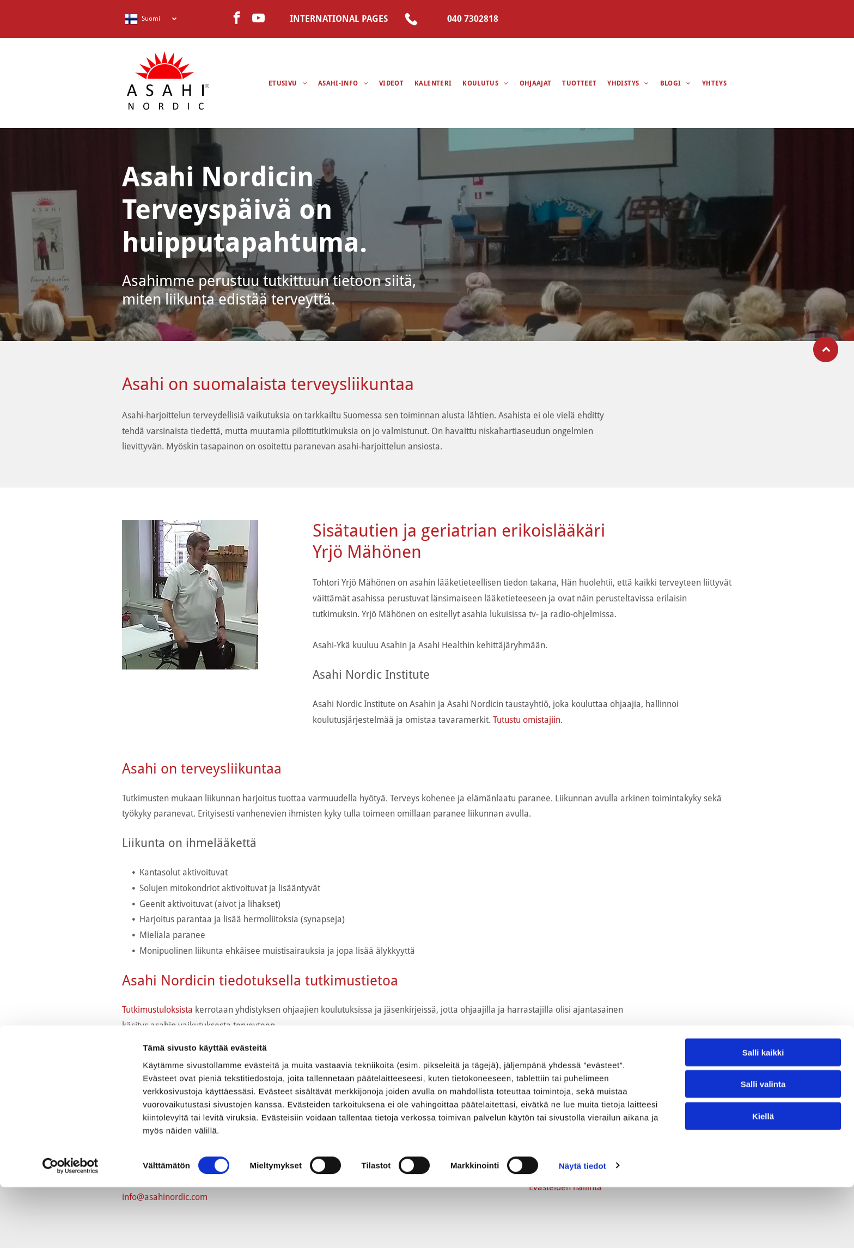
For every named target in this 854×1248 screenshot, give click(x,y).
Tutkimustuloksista (157, 1010)
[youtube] (258, 19)
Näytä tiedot (582, 1226)
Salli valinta (763, 1144)
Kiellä (763, 1177)
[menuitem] (288, 83)
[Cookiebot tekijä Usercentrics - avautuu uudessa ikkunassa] (70, 1227)
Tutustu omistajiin (526, 720)
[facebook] (236, 19)
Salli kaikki (763, 1113)
